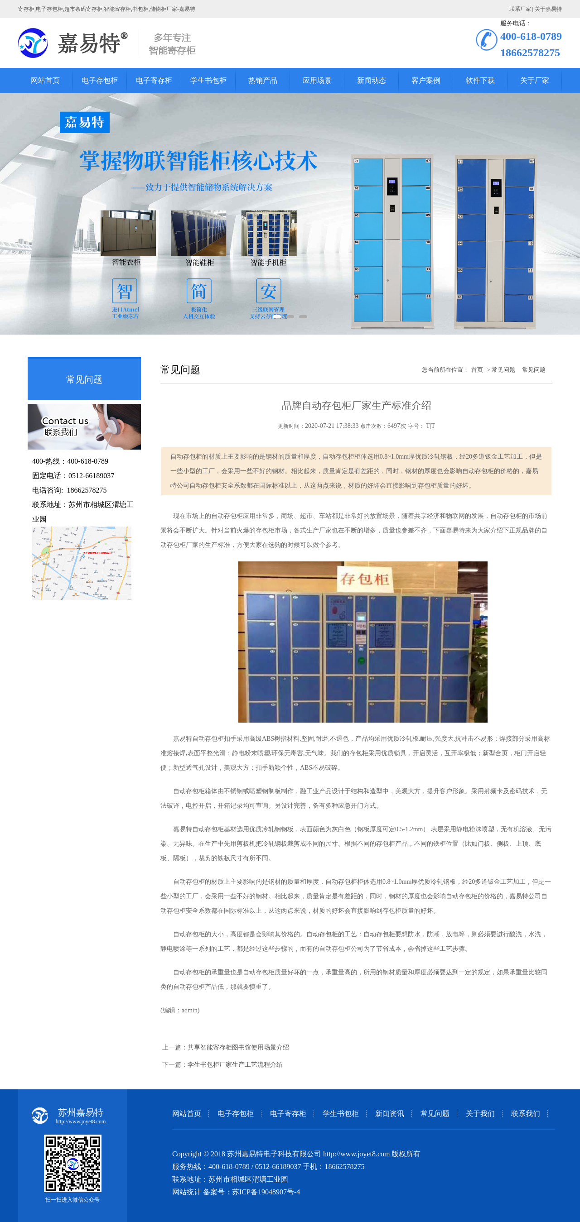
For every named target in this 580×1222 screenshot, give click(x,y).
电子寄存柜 (288, 1113)
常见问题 (435, 1113)
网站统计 (186, 1192)
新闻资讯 (389, 1113)
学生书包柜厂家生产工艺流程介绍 (235, 1064)
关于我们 (480, 1113)
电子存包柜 (236, 1113)
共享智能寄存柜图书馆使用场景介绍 (238, 1047)
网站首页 (186, 1113)
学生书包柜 (341, 1113)
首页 (477, 369)
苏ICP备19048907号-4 (266, 1192)
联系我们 (525, 1113)
